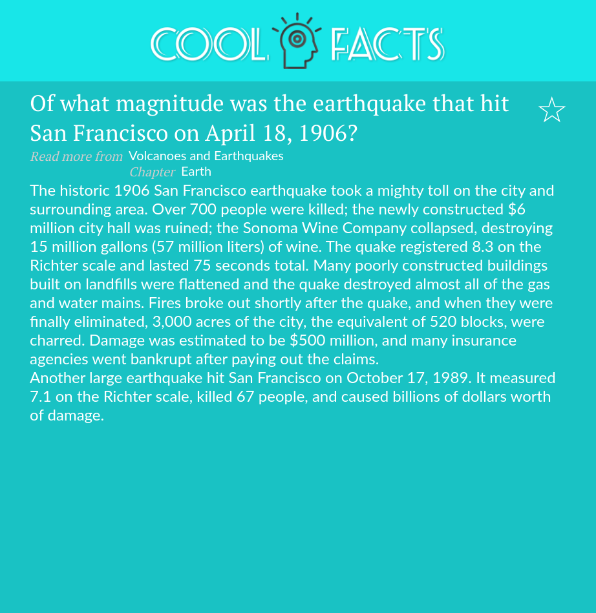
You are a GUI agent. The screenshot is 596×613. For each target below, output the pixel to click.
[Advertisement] (298, 520)
